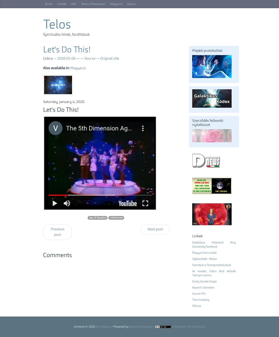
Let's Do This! (66, 50)
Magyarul (116, 4)
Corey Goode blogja (204, 281)
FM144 (196, 306)
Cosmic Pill (199, 293)
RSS (73, 4)
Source (131, 4)
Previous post (57, 232)
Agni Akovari (103, 326)
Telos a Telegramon (93, 4)
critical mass (116, 218)
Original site (109, 58)
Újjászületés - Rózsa (204, 259)
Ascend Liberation (203, 287)
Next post (155, 229)
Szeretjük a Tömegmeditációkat (211, 265)
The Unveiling (200, 300)
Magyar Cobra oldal (204, 252)
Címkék (61, 4)
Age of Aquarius (97, 218)
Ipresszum (146, 326)
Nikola (133, 326)
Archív (49, 4)
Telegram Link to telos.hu (189, 326)
